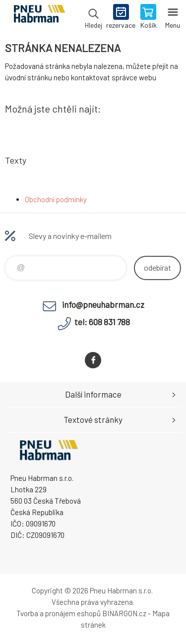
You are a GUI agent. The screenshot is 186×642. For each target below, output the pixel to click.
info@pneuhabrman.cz (103, 304)
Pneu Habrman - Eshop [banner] (39, 17)
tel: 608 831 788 (102, 322)
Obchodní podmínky (56, 199)
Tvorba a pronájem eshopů (58, 613)
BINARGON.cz (124, 613)
